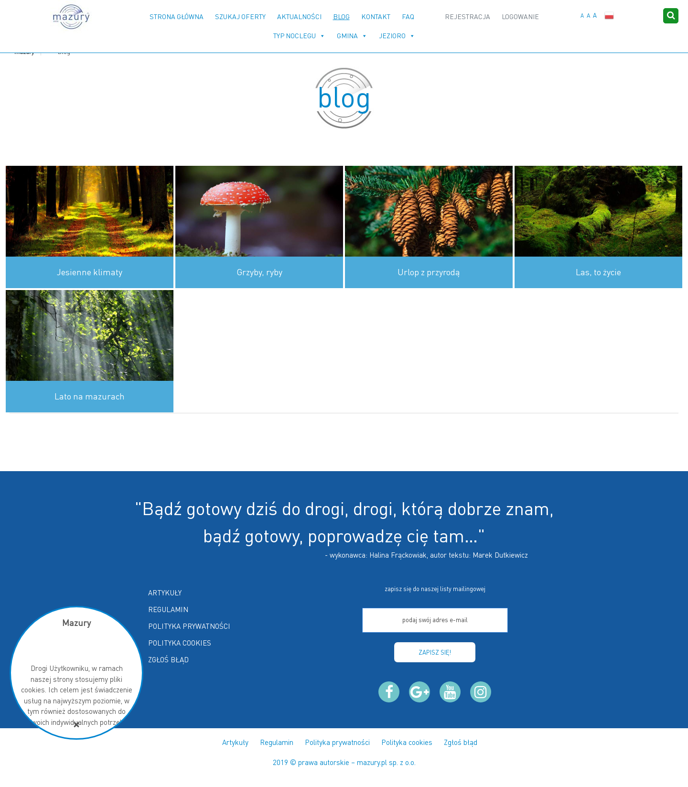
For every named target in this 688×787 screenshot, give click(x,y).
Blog (341, 16)
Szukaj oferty (240, 16)
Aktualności (299, 16)
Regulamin (168, 609)
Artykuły (165, 592)
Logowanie (520, 16)
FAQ (408, 16)
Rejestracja (467, 16)
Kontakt (375, 16)
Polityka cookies (179, 642)
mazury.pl (372, 762)
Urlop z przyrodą (429, 272)
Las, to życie (598, 272)
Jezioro (392, 36)
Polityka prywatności (189, 626)
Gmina (347, 36)
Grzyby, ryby (259, 272)
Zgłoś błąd (168, 659)
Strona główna (177, 16)
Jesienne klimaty (89, 272)
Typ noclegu (294, 36)
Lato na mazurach (89, 396)
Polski (609, 16)
